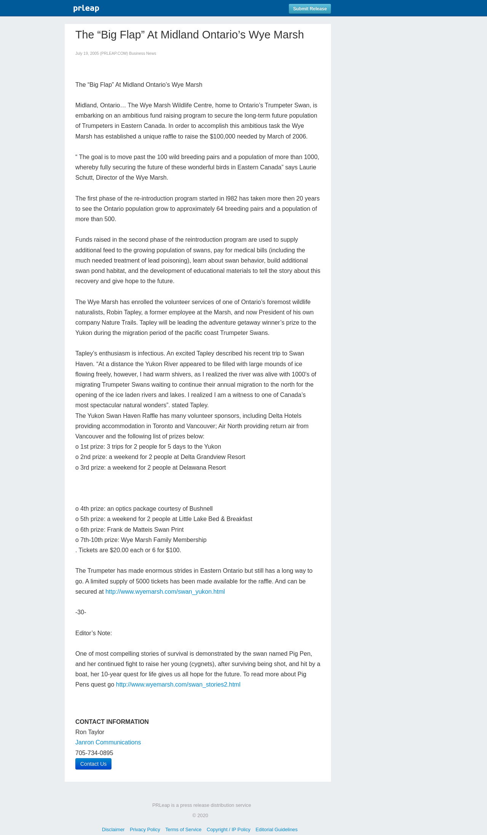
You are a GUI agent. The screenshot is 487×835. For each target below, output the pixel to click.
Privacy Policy (145, 829)
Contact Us (93, 764)
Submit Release (310, 8)
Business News (142, 53)
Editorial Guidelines (277, 829)
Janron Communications (108, 742)
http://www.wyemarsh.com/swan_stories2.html (178, 684)
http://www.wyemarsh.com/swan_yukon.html (165, 591)
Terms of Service (183, 829)
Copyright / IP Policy (228, 829)
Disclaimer (113, 829)
